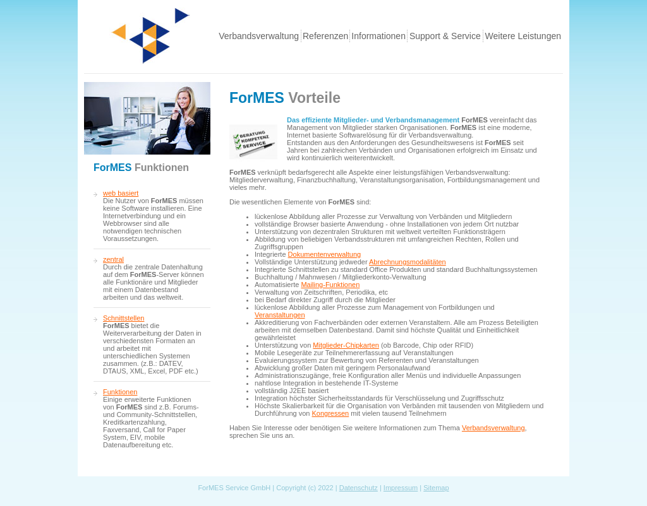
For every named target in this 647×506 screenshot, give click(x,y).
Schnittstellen (123, 318)
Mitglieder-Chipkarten (346, 345)
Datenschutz (358, 487)
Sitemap (436, 487)
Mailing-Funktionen (330, 284)
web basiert (120, 193)
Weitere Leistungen (523, 36)
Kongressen (330, 413)
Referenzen (325, 36)
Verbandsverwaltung (259, 36)
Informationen (378, 36)
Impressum (401, 487)
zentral (113, 259)
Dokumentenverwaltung (324, 254)
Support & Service (445, 36)
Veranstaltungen (280, 315)
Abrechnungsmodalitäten (407, 262)
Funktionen (120, 392)
